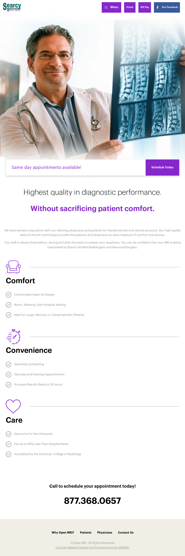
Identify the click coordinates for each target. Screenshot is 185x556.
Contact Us (126, 532)
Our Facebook (167, 7)
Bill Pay (145, 7)
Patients (85, 532)
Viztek (129, 7)
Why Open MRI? (63, 532)
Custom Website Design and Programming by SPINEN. (93, 547)
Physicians (104, 532)
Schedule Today (162, 167)
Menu (111, 7)
